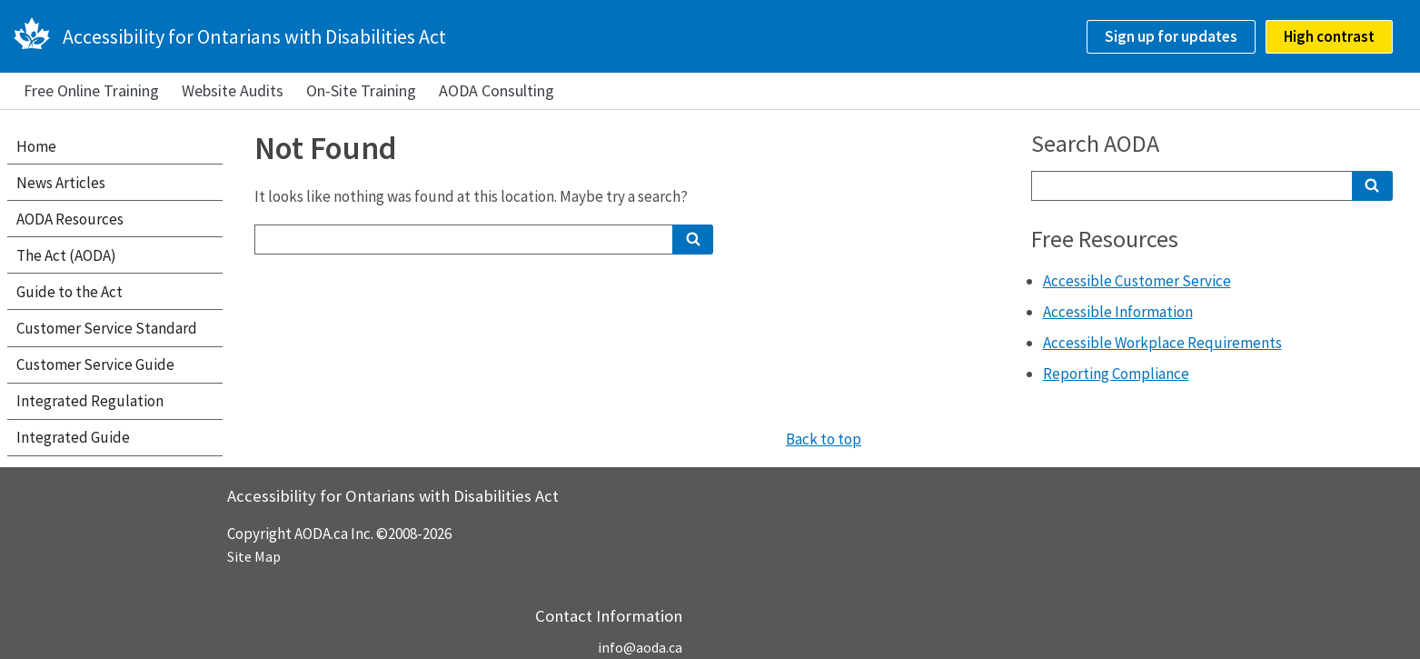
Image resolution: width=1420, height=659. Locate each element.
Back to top (823, 439)
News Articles (60, 183)
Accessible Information (1118, 312)
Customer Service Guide (95, 364)
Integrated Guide (73, 437)
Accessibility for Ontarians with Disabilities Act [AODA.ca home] (254, 36)
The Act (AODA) (66, 255)
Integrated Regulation (90, 401)
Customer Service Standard (106, 328)
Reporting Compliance (1116, 374)
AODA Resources (70, 219)
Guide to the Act (69, 292)
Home (36, 146)
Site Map (254, 556)
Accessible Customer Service (1137, 281)
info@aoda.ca (640, 647)
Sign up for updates (1171, 36)
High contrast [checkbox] (1329, 36)
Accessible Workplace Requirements (1162, 343)
